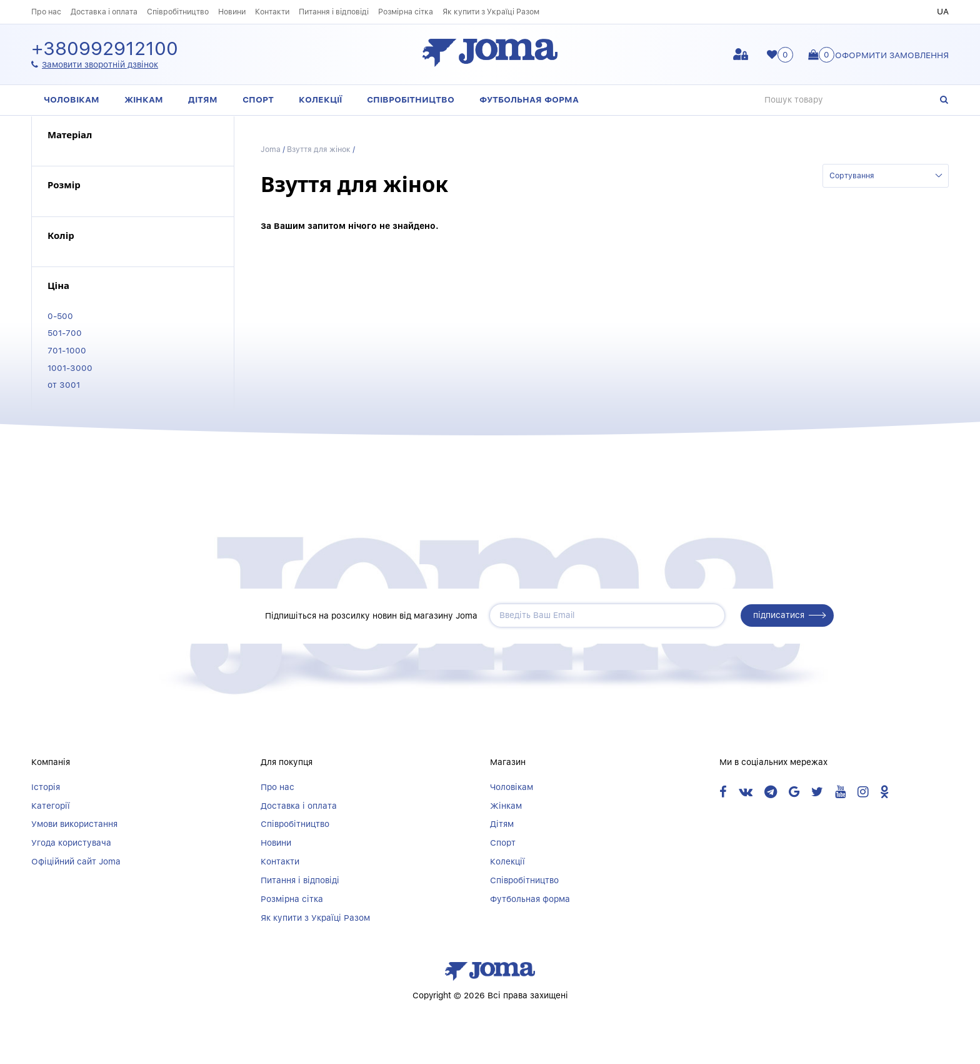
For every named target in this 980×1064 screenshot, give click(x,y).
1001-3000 (70, 368)
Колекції (320, 99)
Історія (45, 787)
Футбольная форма (529, 99)
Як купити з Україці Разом (490, 11)
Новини (232, 11)
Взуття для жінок (319, 149)
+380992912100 (104, 49)
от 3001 (64, 385)
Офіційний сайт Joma (76, 861)
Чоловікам (71, 99)
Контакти (272, 11)
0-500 (60, 316)
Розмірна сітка (405, 11)
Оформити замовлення (892, 55)
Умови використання (74, 824)
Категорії (50, 806)
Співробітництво (178, 11)
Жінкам (143, 99)
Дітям (203, 99)
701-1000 (67, 350)
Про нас (46, 11)
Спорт (258, 99)
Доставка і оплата (104, 11)
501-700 (65, 333)
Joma (271, 149)
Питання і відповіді (334, 11)
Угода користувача (71, 843)
